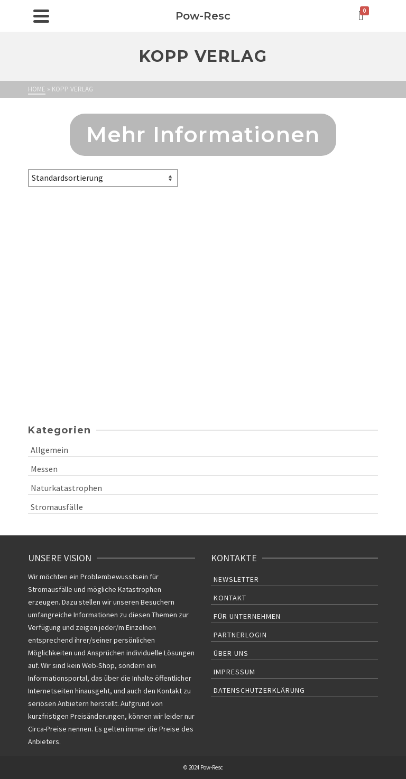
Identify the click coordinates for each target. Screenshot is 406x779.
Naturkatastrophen (66, 488)
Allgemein (49, 449)
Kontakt (230, 597)
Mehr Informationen (203, 134)
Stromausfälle (57, 507)
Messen (44, 468)
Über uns (231, 653)
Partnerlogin (240, 634)
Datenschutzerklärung (259, 690)
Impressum (234, 671)
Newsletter (236, 579)
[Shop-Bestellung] (103, 178)
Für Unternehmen (247, 616)
